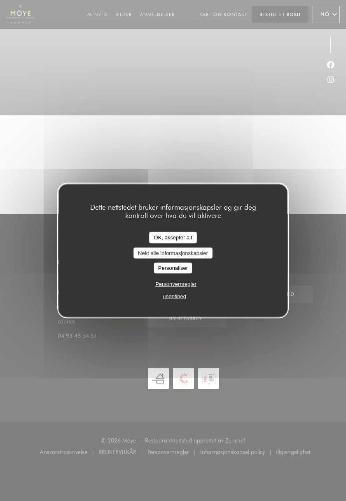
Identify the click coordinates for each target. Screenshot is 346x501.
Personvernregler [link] (175, 284)
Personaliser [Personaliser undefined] (173, 268)
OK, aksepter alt (173, 237)
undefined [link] (174, 296)
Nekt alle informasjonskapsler (173, 253)
